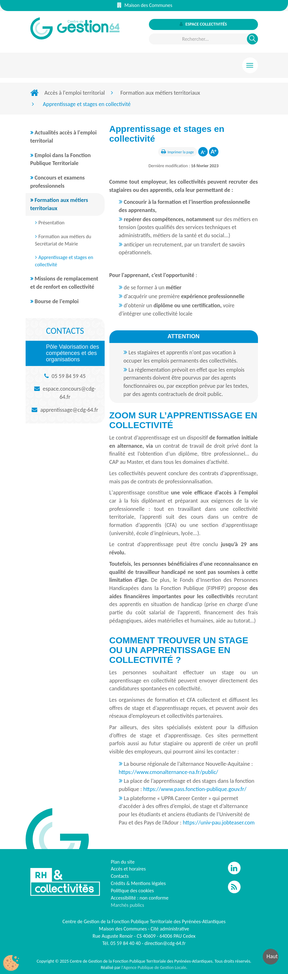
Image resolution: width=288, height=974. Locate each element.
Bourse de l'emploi (57, 301)
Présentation (52, 223)
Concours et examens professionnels (57, 181)
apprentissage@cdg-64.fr (69, 409)
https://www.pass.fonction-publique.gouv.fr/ (195, 789)
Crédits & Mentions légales (138, 883)
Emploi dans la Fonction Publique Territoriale (60, 159)
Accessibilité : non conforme (140, 898)
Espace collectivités (203, 24)
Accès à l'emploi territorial (75, 92)
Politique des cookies (132, 891)
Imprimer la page (181, 152)
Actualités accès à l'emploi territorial (63, 136)
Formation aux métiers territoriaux (160, 92)
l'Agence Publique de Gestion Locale (153, 967)
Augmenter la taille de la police (213, 151)
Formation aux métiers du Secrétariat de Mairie (63, 240)
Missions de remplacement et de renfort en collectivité (64, 282)
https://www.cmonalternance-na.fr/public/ (168, 772)
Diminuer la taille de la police (203, 151)
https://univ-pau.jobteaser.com (218, 822)
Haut (272, 956)
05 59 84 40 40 (125, 943)
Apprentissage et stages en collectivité (64, 261)
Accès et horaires (128, 869)
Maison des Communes (144, 5)
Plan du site (123, 862)
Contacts (120, 876)
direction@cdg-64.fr (165, 943)
